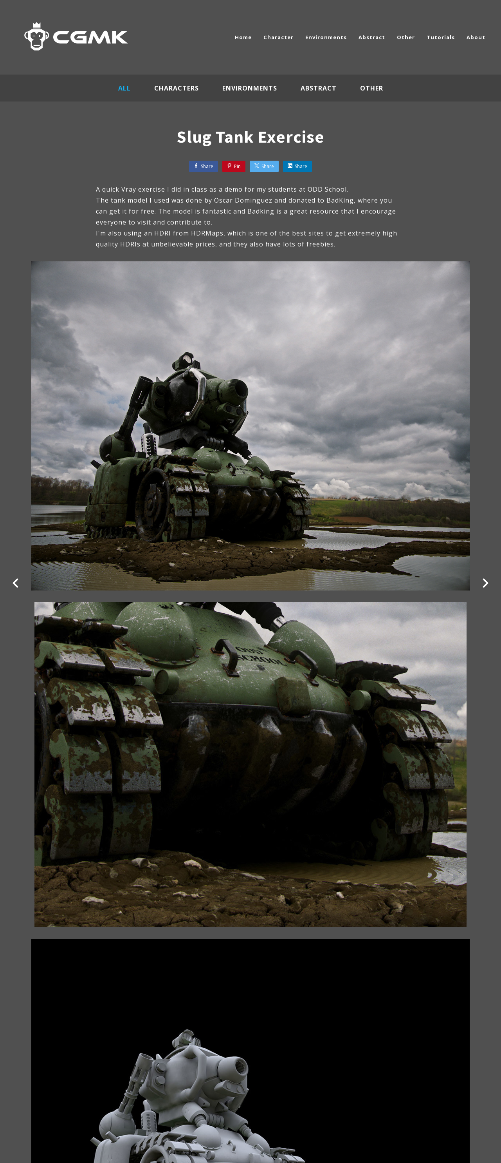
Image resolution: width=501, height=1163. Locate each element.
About (476, 37)
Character (278, 37)
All (124, 88)
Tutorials (441, 37)
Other (406, 37)
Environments (326, 37)
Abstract (372, 37)
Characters (176, 88)
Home (243, 37)
